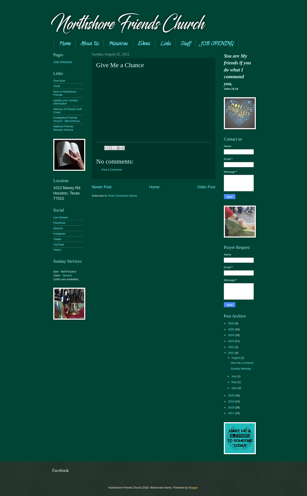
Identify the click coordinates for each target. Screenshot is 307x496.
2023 (231, 341)
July (234, 376)
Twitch (57, 249)
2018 (231, 407)
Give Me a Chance (242, 362)
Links (165, 44)
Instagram (59, 233)
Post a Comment (111, 169)
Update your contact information (65, 102)
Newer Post (102, 187)
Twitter (57, 239)
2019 (231, 401)
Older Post (206, 187)
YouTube (58, 244)
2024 (231, 335)
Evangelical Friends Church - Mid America (66, 119)
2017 (231, 413)
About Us (90, 44)
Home (65, 44)
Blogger (193, 487)
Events (144, 44)
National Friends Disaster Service (63, 128)
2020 (231, 395)
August (236, 357)
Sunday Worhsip (241, 368)
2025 (231, 329)
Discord (58, 228)
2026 (231, 323)
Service (67, 275)
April (234, 388)
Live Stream (60, 217)
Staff (186, 44)
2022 (231, 347)
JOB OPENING (217, 44)
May (234, 382)
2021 (231, 352)
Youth (56, 86)
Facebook (59, 222)
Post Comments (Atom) (123, 195)
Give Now (59, 80)
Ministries (118, 44)
